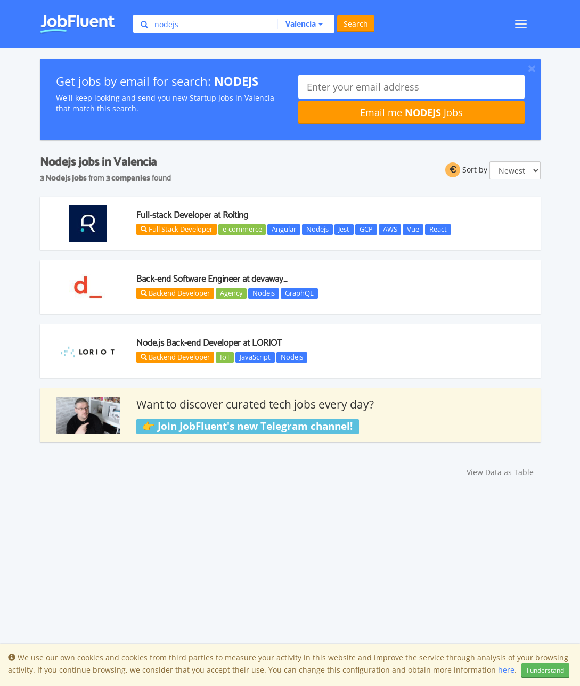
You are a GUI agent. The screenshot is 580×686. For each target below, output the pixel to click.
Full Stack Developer (177, 229)
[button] (300, 24)
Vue (413, 229)
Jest (343, 229)
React (438, 229)
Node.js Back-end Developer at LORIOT (209, 343)
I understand (545, 670)
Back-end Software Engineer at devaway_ (211, 279)
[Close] (532, 68)
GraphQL (299, 293)
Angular (284, 229)
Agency (231, 293)
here (506, 670)
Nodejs (317, 229)
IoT (225, 357)
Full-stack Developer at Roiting (192, 215)
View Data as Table (500, 472)
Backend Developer (175, 293)
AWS (390, 229)
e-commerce (242, 229)
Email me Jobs (411, 112)
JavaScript (255, 357)
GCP (366, 229)
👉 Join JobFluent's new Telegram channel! (247, 426)
